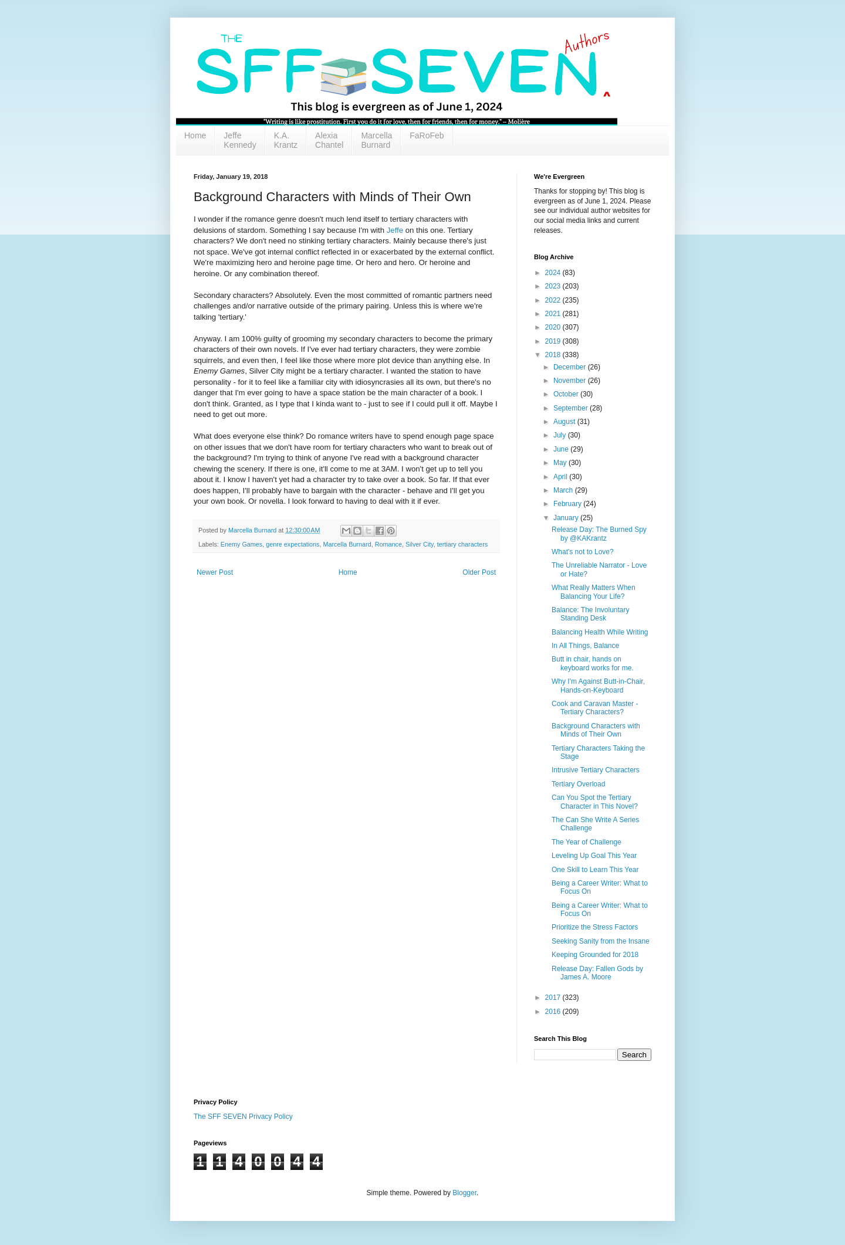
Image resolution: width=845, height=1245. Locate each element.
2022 (554, 300)
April (561, 477)
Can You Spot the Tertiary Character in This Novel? (595, 801)
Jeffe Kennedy (240, 140)
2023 (554, 286)
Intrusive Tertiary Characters (596, 770)
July (560, 435)
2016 (554, 1011)
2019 (554, 341)
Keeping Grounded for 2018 (595, 955)
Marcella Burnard (376, 140)
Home (195, 135)
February (568, 504)
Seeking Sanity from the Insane (601, 941)
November (570, 380)
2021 (554, 314)
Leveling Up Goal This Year (594, 856)
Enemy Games (241, 544)
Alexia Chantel (329, 140)
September (571, 408)
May (561, 463)
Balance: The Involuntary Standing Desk (591, 614)
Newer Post (215, 572)
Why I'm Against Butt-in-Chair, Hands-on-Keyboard (598, 685)
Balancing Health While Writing (600, 632)
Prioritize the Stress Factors (595, 927)
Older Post (479, 572)
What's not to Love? (583, 552)
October (566, 394)
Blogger (464, 1193)
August (565, 422)
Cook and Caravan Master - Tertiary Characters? (595, 708)
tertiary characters (462, 544)
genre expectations (292, 544)
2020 (554, 327)
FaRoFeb (427, 135)
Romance (388, 544)
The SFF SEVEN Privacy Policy (243, 1116)
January (566, 518)
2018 (554, 355)
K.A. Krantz (286, 140)
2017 (554, 997)
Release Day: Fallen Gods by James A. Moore (597, 973)
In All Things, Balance (585, 646)
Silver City (419, 544)
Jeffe (395, 230)
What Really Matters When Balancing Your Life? (594, 592)
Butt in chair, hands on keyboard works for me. (593, 663)
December (570, 367)
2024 (554, 273)
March (564, 490)
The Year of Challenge (586, 842)
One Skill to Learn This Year (595, 870)
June (561, 449)
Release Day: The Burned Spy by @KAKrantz (599, 533)
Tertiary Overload (578, 784)
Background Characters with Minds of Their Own (596, 730)
